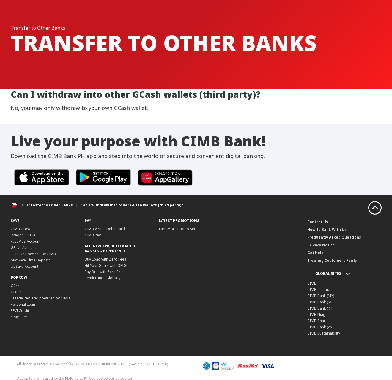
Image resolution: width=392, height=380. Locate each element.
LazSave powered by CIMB (33, 253)
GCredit (17, 285)
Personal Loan (23, 304)
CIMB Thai (316, 320)
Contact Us (317, 221)
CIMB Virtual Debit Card (105, 228)
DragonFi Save (23, 235)
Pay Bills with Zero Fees (105, 271)
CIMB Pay (93, 235)
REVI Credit (20, 310)
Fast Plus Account (25, 241)
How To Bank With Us (327, 229)
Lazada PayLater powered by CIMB (40, 298)
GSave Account (23, 247)
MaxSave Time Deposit (30, 260)
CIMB (312, 283)
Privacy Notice (321, 244)
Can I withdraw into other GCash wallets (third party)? (132, 205)
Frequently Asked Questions (334, 237)
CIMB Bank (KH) (320, 308)
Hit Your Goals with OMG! (106, 265)
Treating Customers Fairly (332, 260)
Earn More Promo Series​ (180, 228)
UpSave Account (24, 266)
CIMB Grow (20, 228)
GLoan (16, 291)
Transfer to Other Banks (49, 205)
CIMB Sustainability (323, 333)
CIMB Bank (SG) (320, 302)
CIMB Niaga (317, 314)
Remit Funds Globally (102, 277)
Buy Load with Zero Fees (105, 259)
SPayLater (19, 316)
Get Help (315, 252)
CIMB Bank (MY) (320, 295)
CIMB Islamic (318, 289)
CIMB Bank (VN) (320, 326)
